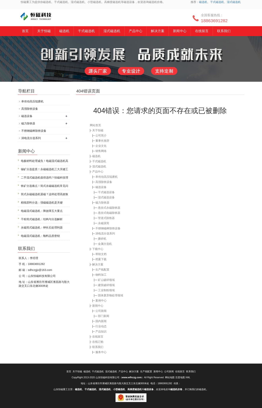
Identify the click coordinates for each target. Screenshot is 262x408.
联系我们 (224, 31)
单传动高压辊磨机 (106, 176)
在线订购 (97, 341)
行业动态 (101, 326)
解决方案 (157, 31)
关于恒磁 (44, 31)
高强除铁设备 (103, 181)
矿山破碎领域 (106, 279)
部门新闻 (103, 316)
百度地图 (180, 377)
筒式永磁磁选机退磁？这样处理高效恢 (44, 194)
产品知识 (101, 331)
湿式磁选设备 (106, 197)
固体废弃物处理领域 (110, 295)
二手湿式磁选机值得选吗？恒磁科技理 (44, 177)
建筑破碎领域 (106, 285)
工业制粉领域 (106, 290)
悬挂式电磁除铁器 (109, 212)
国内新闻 (101, 321)
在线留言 (202, 31)
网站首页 (95, 125)
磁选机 (203, 2)
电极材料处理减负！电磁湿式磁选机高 (44, 160)
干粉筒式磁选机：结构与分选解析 (42, 219)
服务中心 (101, 352)
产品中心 (135, 31)
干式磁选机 (217, 2)
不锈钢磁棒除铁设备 (107, 228)
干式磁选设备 (106, 192)
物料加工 (101, 274)
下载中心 (97, 249)
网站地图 (170, 377)
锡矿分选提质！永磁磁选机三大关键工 (44, 169)
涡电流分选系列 (105, 233)
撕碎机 (102, 238)
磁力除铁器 (102, 202)
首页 (25, 31)
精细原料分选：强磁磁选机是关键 (42, 202)
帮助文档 (101, 254)
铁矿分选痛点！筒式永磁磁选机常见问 (44, 185)
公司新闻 (101, 310)
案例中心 (101, 300)
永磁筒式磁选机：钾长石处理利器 (42, 227)
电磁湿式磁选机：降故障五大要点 (42, 210)
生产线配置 (102, 269)
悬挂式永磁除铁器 (109, 207)
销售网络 (101, 151)
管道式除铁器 (106, 218)
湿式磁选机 (234, 2)
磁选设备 (101, 187)
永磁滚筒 (103, 223)
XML (187, 377)
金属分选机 (105, 243)
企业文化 (101, 145)
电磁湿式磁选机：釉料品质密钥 (40, 235)
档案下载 (101, 259)
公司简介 (101, 135)
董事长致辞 (102, 140)
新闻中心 (179, 31)
